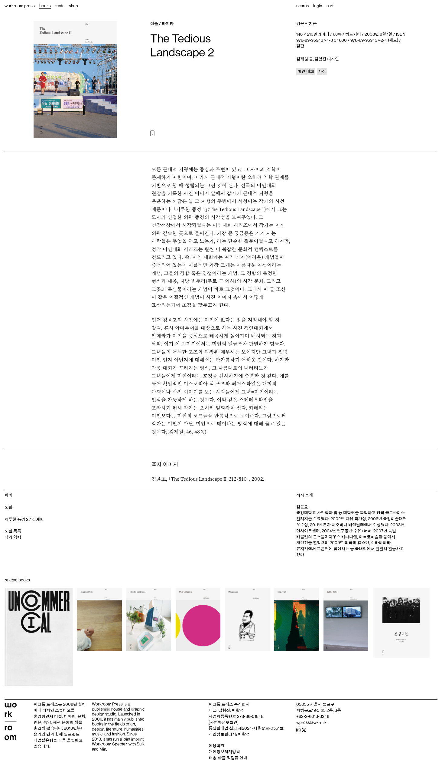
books (45, 6)
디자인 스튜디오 (56, 710)
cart (330, 6)
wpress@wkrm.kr (312, 722)
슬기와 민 (42, 734)
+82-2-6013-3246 (312, 716)
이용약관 (216, 746)
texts (59, 6)
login (317, 6)
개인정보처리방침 (224, 752)
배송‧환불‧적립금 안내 (228, 758)
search (302, 6)
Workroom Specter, (110, 744)
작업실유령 (43, 740)
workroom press (20, 6)
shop (73, 6)
